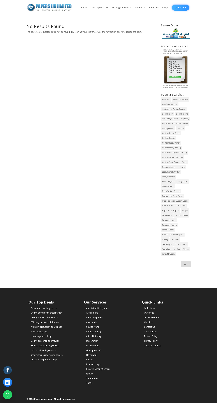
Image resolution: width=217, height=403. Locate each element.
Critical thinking (93, 336)
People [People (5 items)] (185, 210)
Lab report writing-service (43, 350)
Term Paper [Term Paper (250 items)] (167, 244)
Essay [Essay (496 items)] (184, 162)
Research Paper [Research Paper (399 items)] (169, 220)
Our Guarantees (152, 317)
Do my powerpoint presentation (46, 312)
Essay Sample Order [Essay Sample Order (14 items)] (171, 172)
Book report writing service (44, 308)
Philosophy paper (39, 331)
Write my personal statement (45, 322)
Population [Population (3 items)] (167, 215)
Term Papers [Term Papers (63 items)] (181, 244)
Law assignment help (41, 336)
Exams (138, 8)
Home (84, 8)
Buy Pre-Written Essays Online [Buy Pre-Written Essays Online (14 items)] (175, 123)
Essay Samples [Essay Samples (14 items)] (168, 176)
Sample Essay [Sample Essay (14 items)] (168, 229)
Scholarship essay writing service (47, 354)
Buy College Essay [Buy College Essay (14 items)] (170, 118)
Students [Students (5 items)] (175, 239)
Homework (91, 354)
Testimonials (150, 331)
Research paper (94, 364)
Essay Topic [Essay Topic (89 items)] (183, 181)
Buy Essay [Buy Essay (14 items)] (185, 118)
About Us (148, 322)
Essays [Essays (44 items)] (182, 167)
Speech (89, 373)
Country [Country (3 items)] (180, 128)
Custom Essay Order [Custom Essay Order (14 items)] (171, 133)
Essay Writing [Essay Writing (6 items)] (167, 186)
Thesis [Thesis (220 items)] (186, 249)
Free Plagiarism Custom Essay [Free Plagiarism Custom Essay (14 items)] (175, 201)
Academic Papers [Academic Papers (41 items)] (180, 99)
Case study (91, 322)
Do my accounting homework (45, 340)
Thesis (89, 382)
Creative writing (93, 331)
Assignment (92, 312)
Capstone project (94, 317)
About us (154, 8)
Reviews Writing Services (98, 368)
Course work (92, 326)
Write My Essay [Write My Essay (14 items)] (168, 254)
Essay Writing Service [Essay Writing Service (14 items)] (171, 191)
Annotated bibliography (97, 308)
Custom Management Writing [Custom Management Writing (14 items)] (174, 152)
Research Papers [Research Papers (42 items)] (169, 225)
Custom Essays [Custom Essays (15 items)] (168, 138)
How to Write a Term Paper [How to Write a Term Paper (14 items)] (174, 205)
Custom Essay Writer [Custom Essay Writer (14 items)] (171, 143)
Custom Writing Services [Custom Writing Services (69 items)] (172, 157)
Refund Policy (150, 336)
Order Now (180, 7)
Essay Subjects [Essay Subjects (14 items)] (168, 181)
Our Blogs (149, 312)
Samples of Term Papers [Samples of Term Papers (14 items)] (172, 234)
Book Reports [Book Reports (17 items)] (182, 114)
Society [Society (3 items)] (165, 239)
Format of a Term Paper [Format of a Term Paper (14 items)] (172, 196)
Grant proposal (93, 350)
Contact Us (149, 326)
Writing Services (120, 8)
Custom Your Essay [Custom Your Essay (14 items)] (170, 162)
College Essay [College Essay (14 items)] (168, 128)
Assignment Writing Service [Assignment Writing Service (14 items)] (173, 109)
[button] (7, 394)
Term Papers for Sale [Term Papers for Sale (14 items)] (171, 249)
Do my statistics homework (44, 317)
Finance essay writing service (45, 345)
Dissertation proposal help (44, 359)
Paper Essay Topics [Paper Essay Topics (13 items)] (170, 210)
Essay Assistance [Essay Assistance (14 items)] (169, 167)
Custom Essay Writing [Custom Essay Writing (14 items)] (171, 147)
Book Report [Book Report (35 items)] (167, 114)
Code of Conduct (152, 345)
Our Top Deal (98, 8)
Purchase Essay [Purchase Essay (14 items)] (181, 215)
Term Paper (92, 378)
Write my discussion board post (46, 326)
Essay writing (92, 345)
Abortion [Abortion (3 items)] (166, 99)
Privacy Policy (150, 340)
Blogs (165, 8)
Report (89, 359)
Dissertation (92, 340)
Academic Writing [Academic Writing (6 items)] (169, 104)
